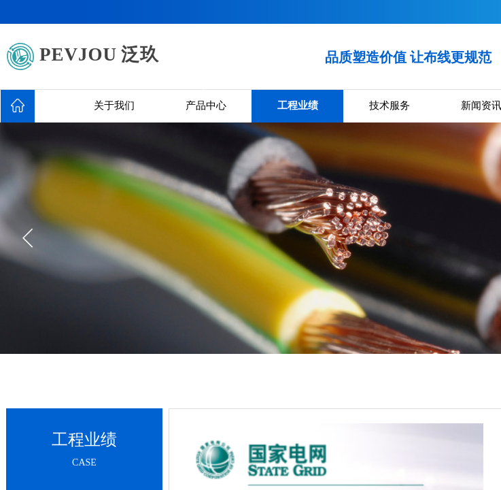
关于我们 (114, 105)
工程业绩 (297, 105)
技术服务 (389, 105)
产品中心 (206, 105)
